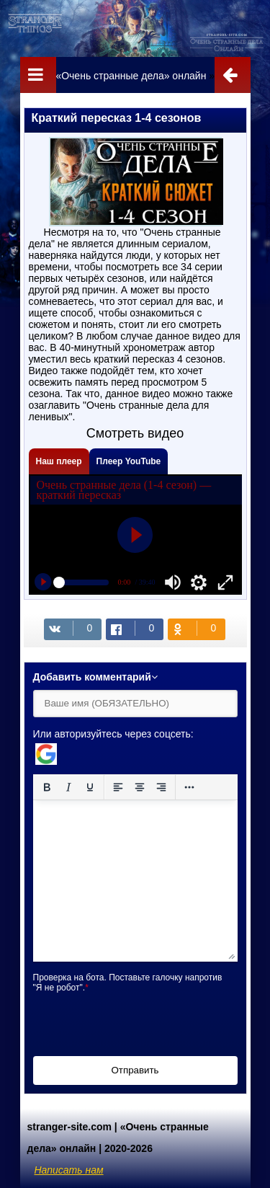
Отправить (134, 1070)
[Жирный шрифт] (47, 787)
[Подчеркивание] (90, 787)
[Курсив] (68, 787)
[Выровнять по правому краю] (161, 787)
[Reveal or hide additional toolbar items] (189, 787)
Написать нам (69, 1170)
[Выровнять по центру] (139, 787)
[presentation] (142, 1021)
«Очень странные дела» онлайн (130, 75)
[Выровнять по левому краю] (118, 787)
